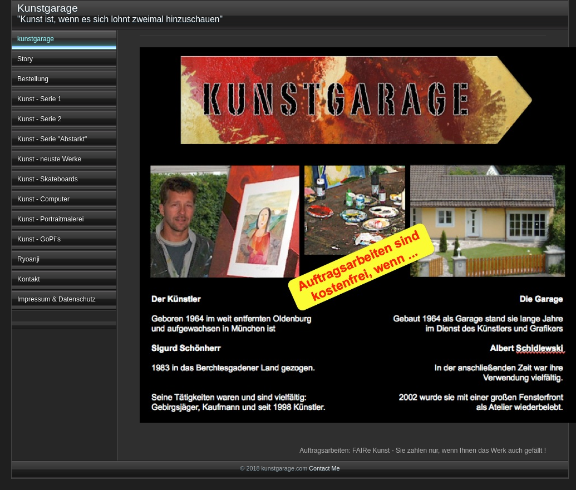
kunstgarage (35, 39)
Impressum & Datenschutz (56, 299)
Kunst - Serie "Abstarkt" (52, 139)
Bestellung (32, 79)
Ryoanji (28, 259)
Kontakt (28, 279)
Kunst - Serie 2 (39, 119)
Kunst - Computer (43, 199)
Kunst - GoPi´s (39, 239)
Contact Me (324, 468)
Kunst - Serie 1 (39, 99)
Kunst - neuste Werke (49, 159)
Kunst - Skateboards (47, 179)
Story (25, 59)
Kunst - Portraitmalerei (50, 219)
